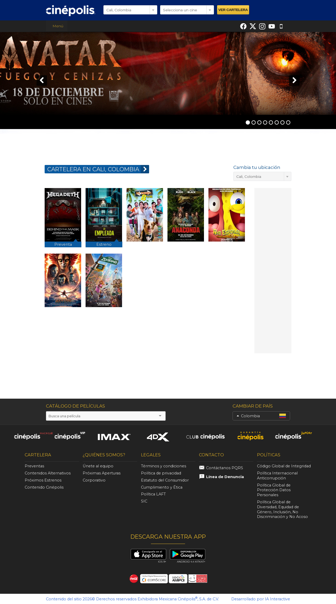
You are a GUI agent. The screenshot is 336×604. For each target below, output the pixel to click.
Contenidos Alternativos (48, 473)
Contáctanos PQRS (224, 468)
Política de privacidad (161, 473)
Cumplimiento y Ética (161, 487)
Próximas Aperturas (101, 473)
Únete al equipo (98, 466)
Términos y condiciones (163, 466)
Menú (57, 26)
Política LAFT (153, 494)
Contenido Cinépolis (44, 487)
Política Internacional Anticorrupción (277, 475)
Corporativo (94, 480)
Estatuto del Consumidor (165, 480)
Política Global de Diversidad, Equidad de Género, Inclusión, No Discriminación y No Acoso (282, 509)
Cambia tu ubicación (256, 167)
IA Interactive (277, 599)
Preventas (34, 466)
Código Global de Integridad (284, 466)
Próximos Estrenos (43, 480)
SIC (144, 501)
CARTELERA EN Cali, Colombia (98, 169)
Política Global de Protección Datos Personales (274, 490)
